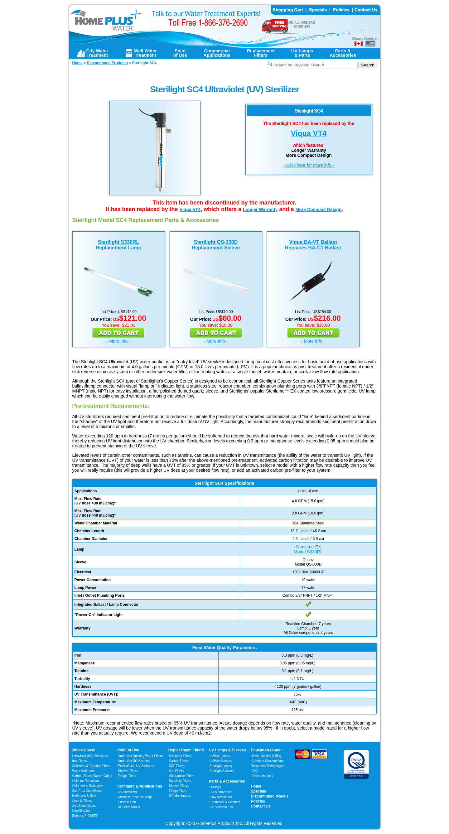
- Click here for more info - (308, 165)
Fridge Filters (127, 776)
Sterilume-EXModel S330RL (308, 549)
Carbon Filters (92, 776)
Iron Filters (79, 761)
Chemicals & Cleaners (225, 802)
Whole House (83, 750)
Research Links (262, 776)
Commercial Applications (139, 786)
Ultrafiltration (81, 810)
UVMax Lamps (220, 756)
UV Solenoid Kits (221, 807)
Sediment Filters (180, 756)
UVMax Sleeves (221, 761)
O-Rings (215, 787)
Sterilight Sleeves (222, 771)
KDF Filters (177, 766)
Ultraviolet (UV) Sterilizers (90, 756)
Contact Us (261, 806)
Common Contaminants (268, 761)
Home (256, 786)
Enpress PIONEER (85, 815)
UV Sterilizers (127, 792)
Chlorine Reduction (85, 781)
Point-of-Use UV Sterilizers (136, 766)
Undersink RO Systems (134, 761)
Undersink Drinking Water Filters (140, 756)
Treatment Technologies (268, 766)
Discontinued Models (270, 796)
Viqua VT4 (309, 133)
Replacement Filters (186, 750)
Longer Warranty (260, 209)
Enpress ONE (127, 802)
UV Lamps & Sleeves (227, 750)
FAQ (255, 771)
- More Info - (118, 341)
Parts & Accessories (227, 781)
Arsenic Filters (82, 801)
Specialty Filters (180, 781)
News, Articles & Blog (266, 756)
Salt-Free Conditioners (88, 791)
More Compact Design (319, 209)
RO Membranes (129, 807)
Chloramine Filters (181, 776)
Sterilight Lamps (221, 766)
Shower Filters (128, 771)
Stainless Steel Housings (135, 797)
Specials (258, 791)
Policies (258, 801)
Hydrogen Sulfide (84, 796)
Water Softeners (83, 771)
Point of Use (128, 750)
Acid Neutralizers (84, 805)
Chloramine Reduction (87, 786)
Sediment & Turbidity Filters (91, 766)
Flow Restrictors (221, 797)
